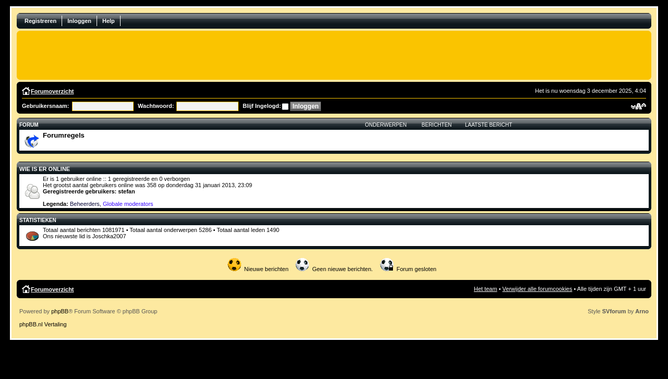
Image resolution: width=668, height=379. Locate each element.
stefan (126, 191)
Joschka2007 (109, 236)
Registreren (40, 21)
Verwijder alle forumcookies (537, 289)
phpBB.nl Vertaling (43, 324)
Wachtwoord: (156, 106)
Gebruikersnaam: (45, 106)
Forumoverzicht (52, 91)
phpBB (59, 311)
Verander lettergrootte (638, 106)
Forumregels (64, 135)
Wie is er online (44, 169)
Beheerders (85, 204)
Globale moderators (128, 204)
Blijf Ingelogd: (262, 106)
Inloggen (79, 21)
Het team (485, 289)
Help (108, 21)
